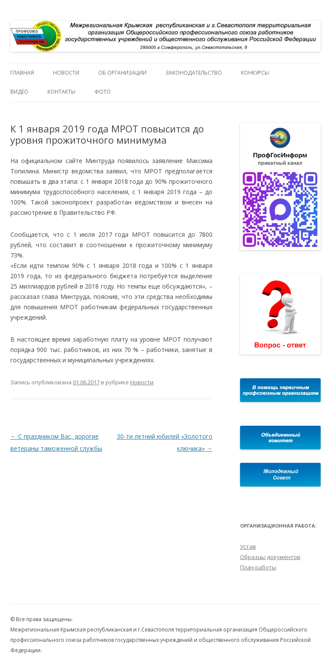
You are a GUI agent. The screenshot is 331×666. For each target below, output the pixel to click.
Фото (102, 91)
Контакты (61, 91)
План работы (258, 567)
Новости (66, 72)
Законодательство (194, 72)
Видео (19, 91)
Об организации (122, 72)
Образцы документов (270, 557)
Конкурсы (255, 72)
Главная (22, 72)
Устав (248, 546)
